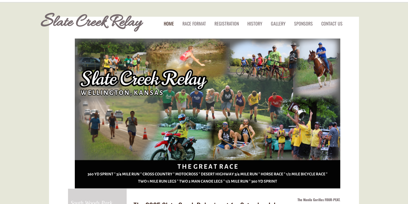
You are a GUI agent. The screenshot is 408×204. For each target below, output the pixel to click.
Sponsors (303, 23)
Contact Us (332, 23)
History (254, 23)
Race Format (194, 23)
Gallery (278, 23)
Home (169, 23)
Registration (226, 23)
